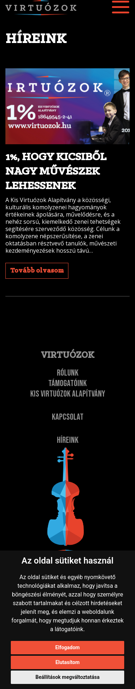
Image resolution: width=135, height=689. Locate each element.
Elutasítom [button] (67, 662)
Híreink (67, 440)
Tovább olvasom (37, 270)
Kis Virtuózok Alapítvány (67, 394)
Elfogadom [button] (67, 647)
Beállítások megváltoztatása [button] (68, 677)
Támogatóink (67, 383)
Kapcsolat (68, 417)
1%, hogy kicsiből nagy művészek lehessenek (55, 171)
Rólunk (67, 373)
